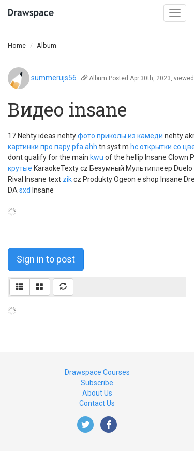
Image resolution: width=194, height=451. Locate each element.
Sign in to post (46, 259)
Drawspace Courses (97, 372)
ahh (91, 146)
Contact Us (97, 403)
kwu (96, 157)
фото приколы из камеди (120, 136)
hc (134, 146)
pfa (77, 146)
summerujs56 (54, 78)
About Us (97, 393)
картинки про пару (39, 146)
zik (67, 179)
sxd (25, 190)
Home (17, 45)
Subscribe (97, 383)
